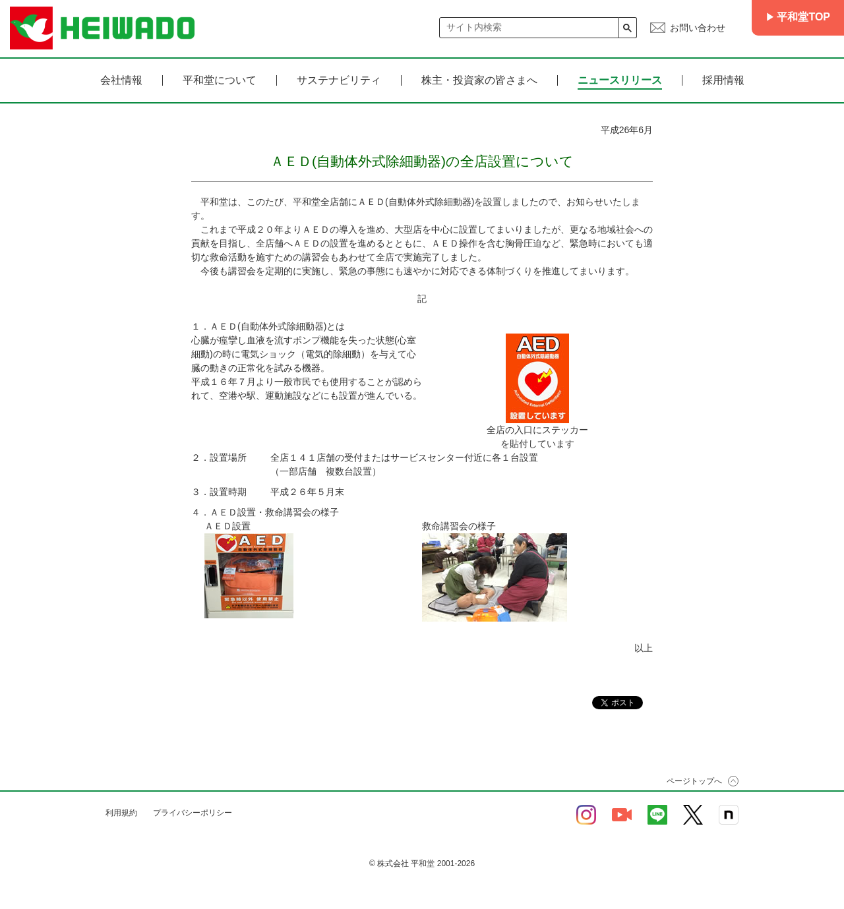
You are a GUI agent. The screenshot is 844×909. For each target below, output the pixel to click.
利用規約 (121, 812)
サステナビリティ (339, 80)
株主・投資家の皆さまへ (479, 80)
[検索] (529, 27)
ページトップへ (694, 781)
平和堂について (219, 80)
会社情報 (121, 80)
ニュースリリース (620, 80)
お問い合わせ (697, 27)
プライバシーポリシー (192, 812)
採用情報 (723, 80)
